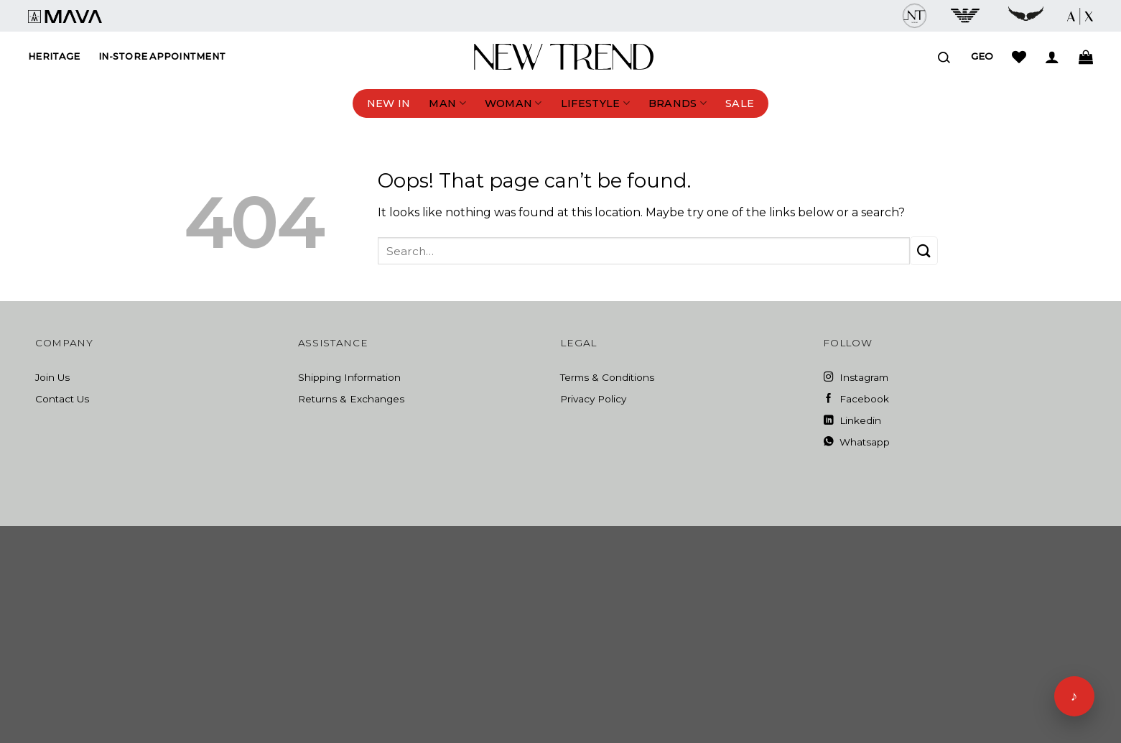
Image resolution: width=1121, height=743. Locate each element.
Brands (677, 103)
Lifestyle (595, 103)
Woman (513, 103)
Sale (739, 103)
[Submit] (924, 250)
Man (447, 103)
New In (389, 103)
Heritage (54, 56)
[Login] (1052, 57)
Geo (982, 56)
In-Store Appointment (161, 56)
